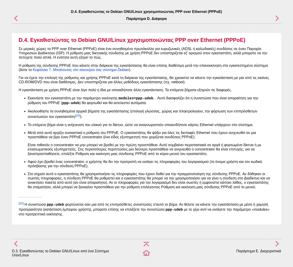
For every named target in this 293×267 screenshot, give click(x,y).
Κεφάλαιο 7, (81, 70)
